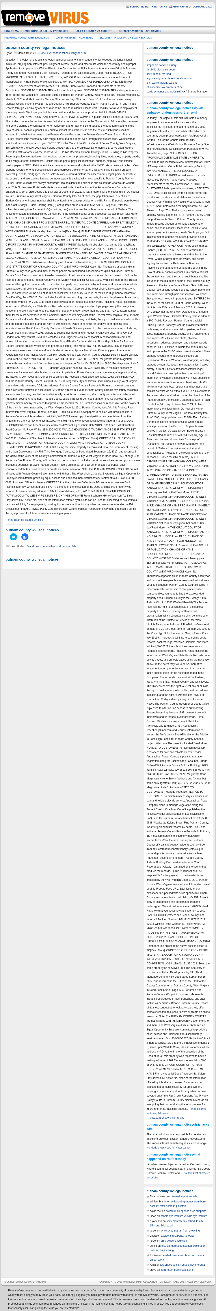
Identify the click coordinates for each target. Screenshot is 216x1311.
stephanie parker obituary (161, 65)
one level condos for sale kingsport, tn (63, 53)
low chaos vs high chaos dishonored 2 (182, 1264)
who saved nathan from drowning (180, 1230)
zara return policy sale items (177, 1269)
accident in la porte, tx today (177, 1235)
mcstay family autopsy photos (25, 1281)
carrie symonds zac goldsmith (164, 91)
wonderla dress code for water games (169, 1147)
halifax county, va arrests (93, 31)
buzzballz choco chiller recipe (167, 1117)
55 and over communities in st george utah (51, 546)
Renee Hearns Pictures (19, 519)
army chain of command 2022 (192, 6)
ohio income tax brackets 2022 (164, 87)
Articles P (39, 519)
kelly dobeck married (159, 74)
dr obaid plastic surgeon (161, 69)
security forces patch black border (126, 37)
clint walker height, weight (162, 82)
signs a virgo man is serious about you (169, 78)
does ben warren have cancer (140, 31)
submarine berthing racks (148, 6)
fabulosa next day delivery (192, 1281)
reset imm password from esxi (148, 1281)
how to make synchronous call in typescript (36, 31)
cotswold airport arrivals (183, 1196)
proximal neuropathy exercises (26, 37)
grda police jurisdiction (174, 1240)
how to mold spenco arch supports (186, 1211)
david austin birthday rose (74, 37)
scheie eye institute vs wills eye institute (184, 1216)
